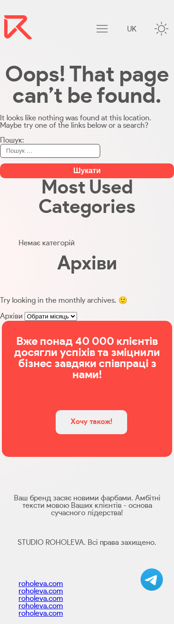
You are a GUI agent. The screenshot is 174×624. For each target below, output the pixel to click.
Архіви (11, 316)
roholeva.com (41, 583)
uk (131, 29)
